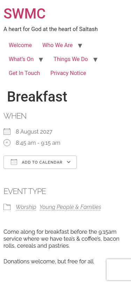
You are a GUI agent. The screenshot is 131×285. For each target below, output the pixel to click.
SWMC (24, 14)
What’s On (21, 59)
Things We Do (70, 59)
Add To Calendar (37, 162)
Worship (26, 207)
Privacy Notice (68, 73)
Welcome (20, 45)
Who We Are (57, 45)
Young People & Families (70, 207)
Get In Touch (24, 73)
